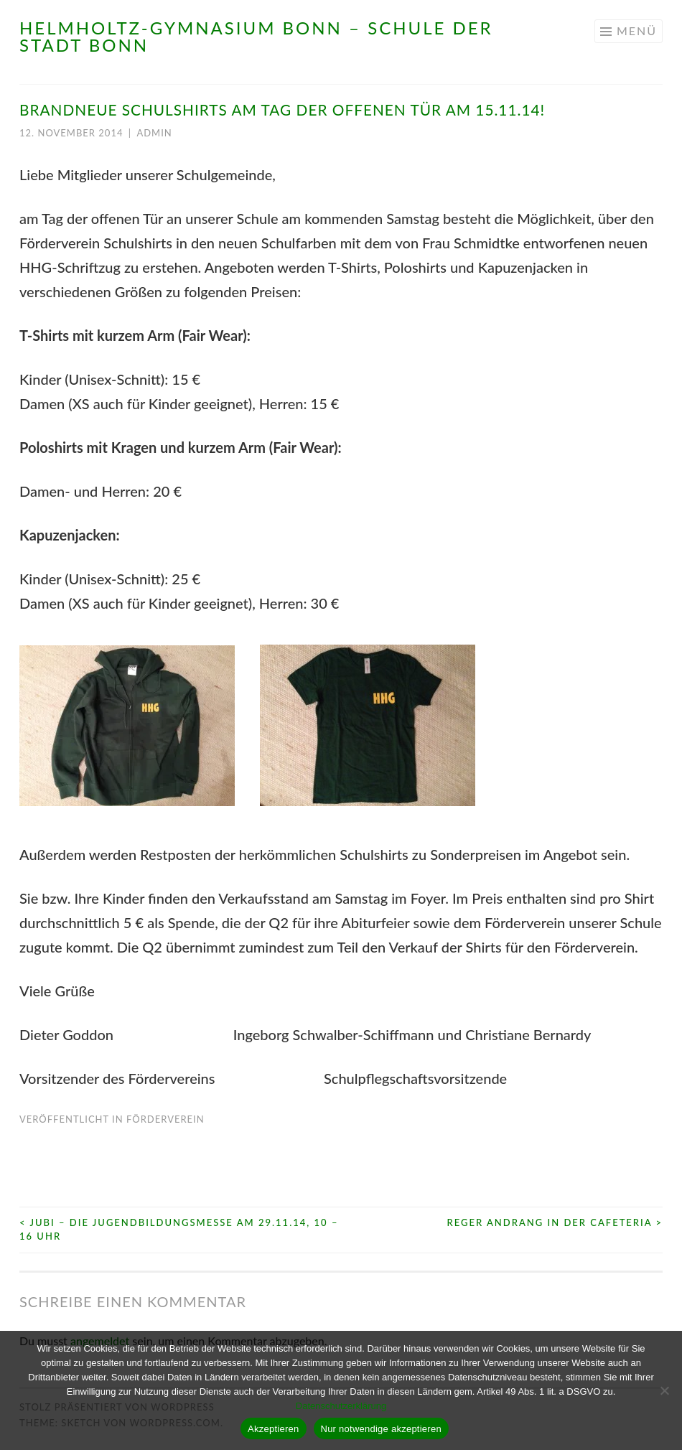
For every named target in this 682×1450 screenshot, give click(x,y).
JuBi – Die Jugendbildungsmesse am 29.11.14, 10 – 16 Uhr (178, 1230)
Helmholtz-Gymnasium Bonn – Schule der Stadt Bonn (256, 36)
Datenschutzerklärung (341, 1405)
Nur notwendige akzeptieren (381, 1428)
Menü (637, 30)
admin (154, 133)
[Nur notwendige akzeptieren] (664, 1390)
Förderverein (165, 1119)
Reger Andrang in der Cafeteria (555, 1222)
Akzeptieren (273, 1428)
